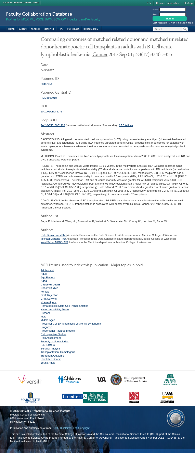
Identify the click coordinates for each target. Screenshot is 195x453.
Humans (45, 312)
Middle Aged (48, 320)
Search (35, 28)
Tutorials (73, 28)
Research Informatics (167, 2)
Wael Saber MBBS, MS (54, 242)
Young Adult (48, 362)
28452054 (46, 83)
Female (45, 291)
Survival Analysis (51, 348)
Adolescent (47, 270)
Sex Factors (48, 344)
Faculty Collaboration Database (39, 14)
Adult (44, 273)
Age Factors (48, 277)
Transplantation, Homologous (58, 352)
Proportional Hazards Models (58, 330)
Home (11, 28)
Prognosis (46, 327)
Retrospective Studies (53, 334)
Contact (49, 28)
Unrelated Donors (51, 359)
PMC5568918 (49, 97)
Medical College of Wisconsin (20, 2)
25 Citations (126, 125)
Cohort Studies (49, 288)
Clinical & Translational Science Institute (45, 410)
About (23, 28)
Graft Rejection (49, 295)
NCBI (55, 427)
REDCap (188, 2)
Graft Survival (49, 298)
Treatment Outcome (52, 355)
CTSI (149, 2)
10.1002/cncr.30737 (52, 111)
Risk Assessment (51, 337)
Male (43, 316)
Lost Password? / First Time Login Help (173, 22)
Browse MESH (91, 28)
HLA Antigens (48, 302)
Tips (60, 28)
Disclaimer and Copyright (74, 427)
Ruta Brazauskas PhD (54, 235)
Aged (44, 280)
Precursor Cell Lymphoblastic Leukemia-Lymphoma (71, 323)
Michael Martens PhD (53, 238)
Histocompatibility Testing (55, 309)
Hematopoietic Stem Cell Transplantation (65, 305)
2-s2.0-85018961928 (53, 125)
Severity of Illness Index (54, 341)
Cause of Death (50, 284)
